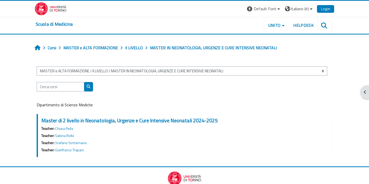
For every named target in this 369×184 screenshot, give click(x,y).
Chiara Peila (64, 128)
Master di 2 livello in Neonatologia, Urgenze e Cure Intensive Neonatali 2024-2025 (129, 120)
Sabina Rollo (64, 136)
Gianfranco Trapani (69, 150)
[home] (54, 24)
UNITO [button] (274, 25)
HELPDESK (303, 25)
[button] (264, 9)
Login (325, 9)
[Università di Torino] (51, 8)
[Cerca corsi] (60, 86)
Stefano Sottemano (71, 143)
